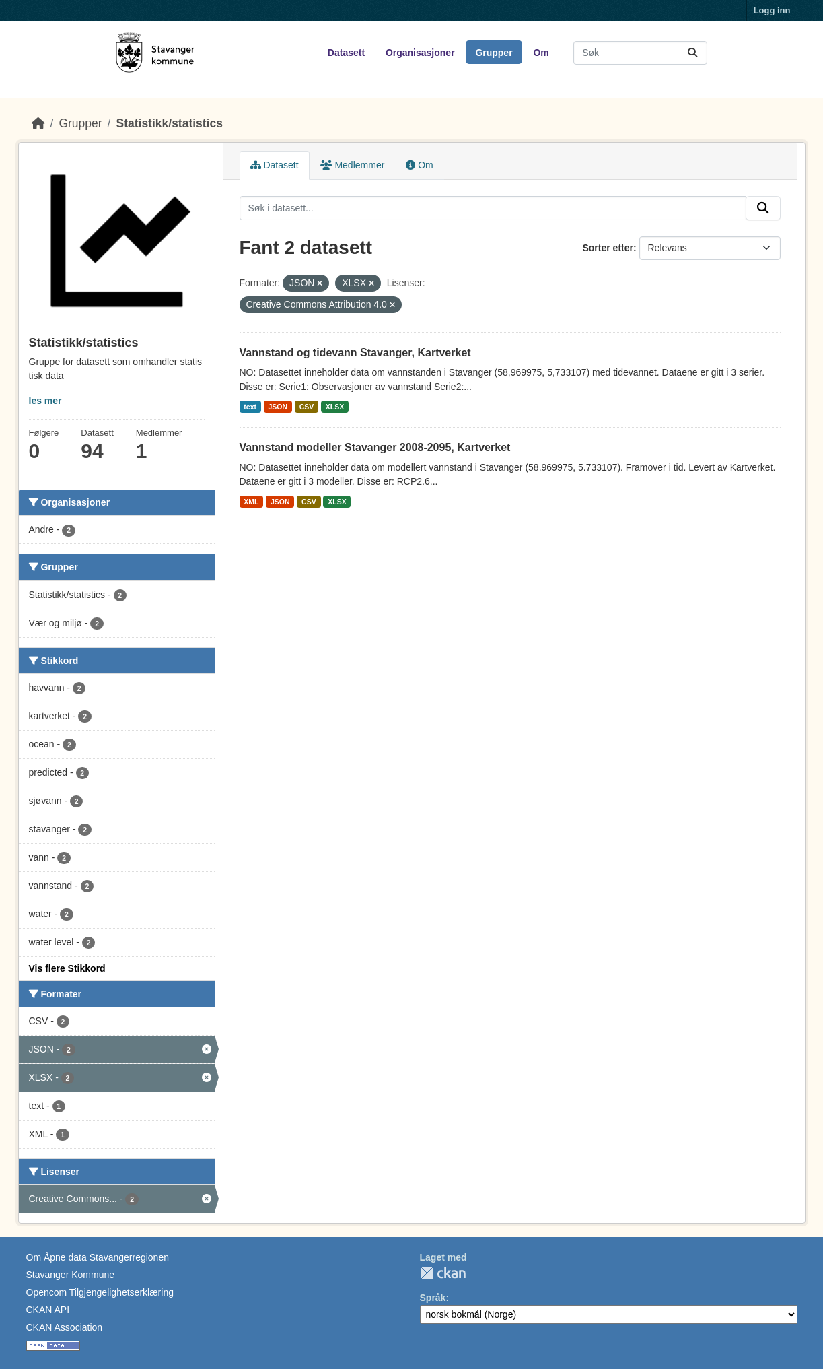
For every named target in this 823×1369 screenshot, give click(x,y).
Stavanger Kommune (70, 1274)
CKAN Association (64, 1327)
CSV (306, 407)
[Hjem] (38, 123)
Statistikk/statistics (169, 123)
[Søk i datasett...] (640, 53)
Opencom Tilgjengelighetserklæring (100, 1292)
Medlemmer (352, 165)
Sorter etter (607, 247)
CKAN (443, 1273)
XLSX (335, 407)
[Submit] (692, 53)
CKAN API (48, 1309)
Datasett (346, 52)
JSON (278, 407)
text (250, 407)
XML (251, 502)
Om (540, 52)
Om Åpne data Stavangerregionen (97, 1257)
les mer (45, 400)
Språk (433, 1297)
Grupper (493, 52)
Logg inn (772, 10)
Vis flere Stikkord (67, 968)
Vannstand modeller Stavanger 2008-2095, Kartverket (375, 447)
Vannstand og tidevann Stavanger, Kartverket (355, 352)
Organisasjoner (420, 52)
